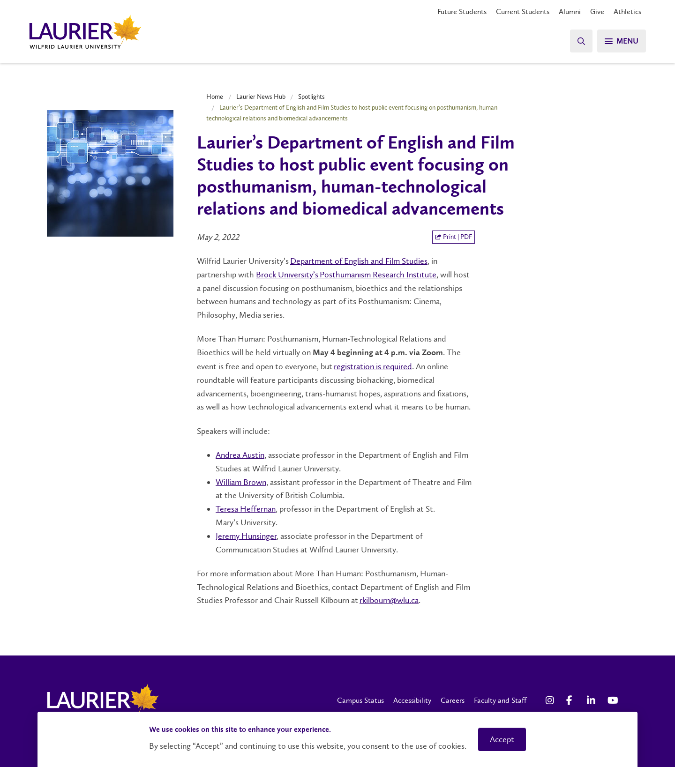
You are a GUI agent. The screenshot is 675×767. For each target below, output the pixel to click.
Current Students (522, 11)
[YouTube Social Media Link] (613, 700)
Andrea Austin (240, 455)
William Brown (241, 482)
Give (597, 11)
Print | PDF (453, 237)
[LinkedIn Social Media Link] (592, 700)
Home (214, 96)
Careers (453, 700)
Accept (502, 739)
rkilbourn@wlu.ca (389, 600)
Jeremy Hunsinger (246, 536)
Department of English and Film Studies (359, 261)
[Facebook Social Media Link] (572, 700)
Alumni (570, 11)
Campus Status (360, 700)
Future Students (462, 11)
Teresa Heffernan (246, 509)
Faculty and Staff (500, 700)
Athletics (627, 11)
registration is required (373, 366)
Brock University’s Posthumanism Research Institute (346, 274)
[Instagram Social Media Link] (551, 700)
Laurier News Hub (260, 96)
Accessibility (412, 700)
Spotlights (311, 96)
